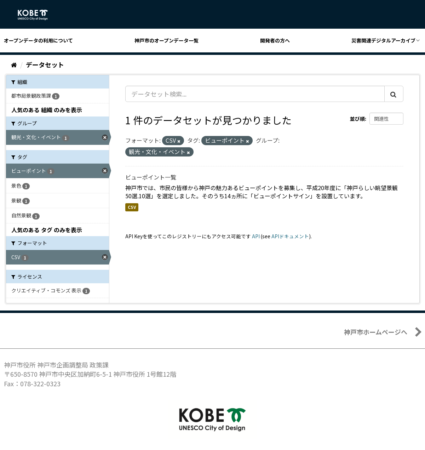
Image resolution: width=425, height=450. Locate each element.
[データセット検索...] (255, 94)
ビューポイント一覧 (150, 177)
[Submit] (393, 94)
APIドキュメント (290, 236)
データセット (45, 64)
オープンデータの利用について (38, 40)
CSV (132, 207)
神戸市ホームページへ (375, 331)
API (256, 236)
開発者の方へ (275, 40)
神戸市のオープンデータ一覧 (166, 40)
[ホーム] (14, 64)
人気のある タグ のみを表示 (46, 230)
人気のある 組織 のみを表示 (46, 110)
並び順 (357, 118)
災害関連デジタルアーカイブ (383, 40)
